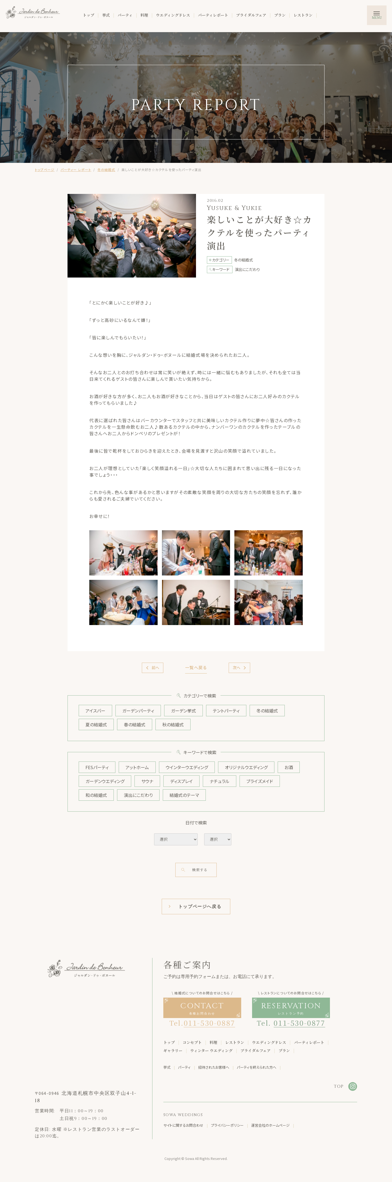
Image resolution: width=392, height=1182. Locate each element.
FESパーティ (97, 767)
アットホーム (137, 767)
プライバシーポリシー (227, 1125)
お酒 (288, 767)
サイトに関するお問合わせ (183, 1125)
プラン (280, 15)
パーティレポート (213, 15)
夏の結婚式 (96, 724)
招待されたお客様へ (213, 1067)
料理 (144, 15)
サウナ (147, 781)
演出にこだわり (138, 795)
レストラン (303, 15)
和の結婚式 (96, 795)
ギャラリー (172, 1050)
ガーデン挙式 (183, 710)
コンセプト (192, 1042)
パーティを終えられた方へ (256, 1067)
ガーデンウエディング (104, 781)
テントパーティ (226, 710)
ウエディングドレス (173, 15)
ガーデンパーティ (138, 710)
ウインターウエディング (187, 767)
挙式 (106, 15)
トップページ (44, 169)
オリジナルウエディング (246, 767)
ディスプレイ (181, 781)
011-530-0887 (209, 1023)
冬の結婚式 (106, 169)
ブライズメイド (259, 781)
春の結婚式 (134, 724)
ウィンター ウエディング (211, 1050)
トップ (88, 15)
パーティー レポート (75, 169)
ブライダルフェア (251, 15)
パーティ (125, 15)
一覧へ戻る (196, 667)
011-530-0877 (299, 1023)
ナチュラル (219, 781)
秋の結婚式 (173, 724)
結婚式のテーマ (184, 795)
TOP (339, 1086)
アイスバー (95, 710)
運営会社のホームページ (270, 1125)
